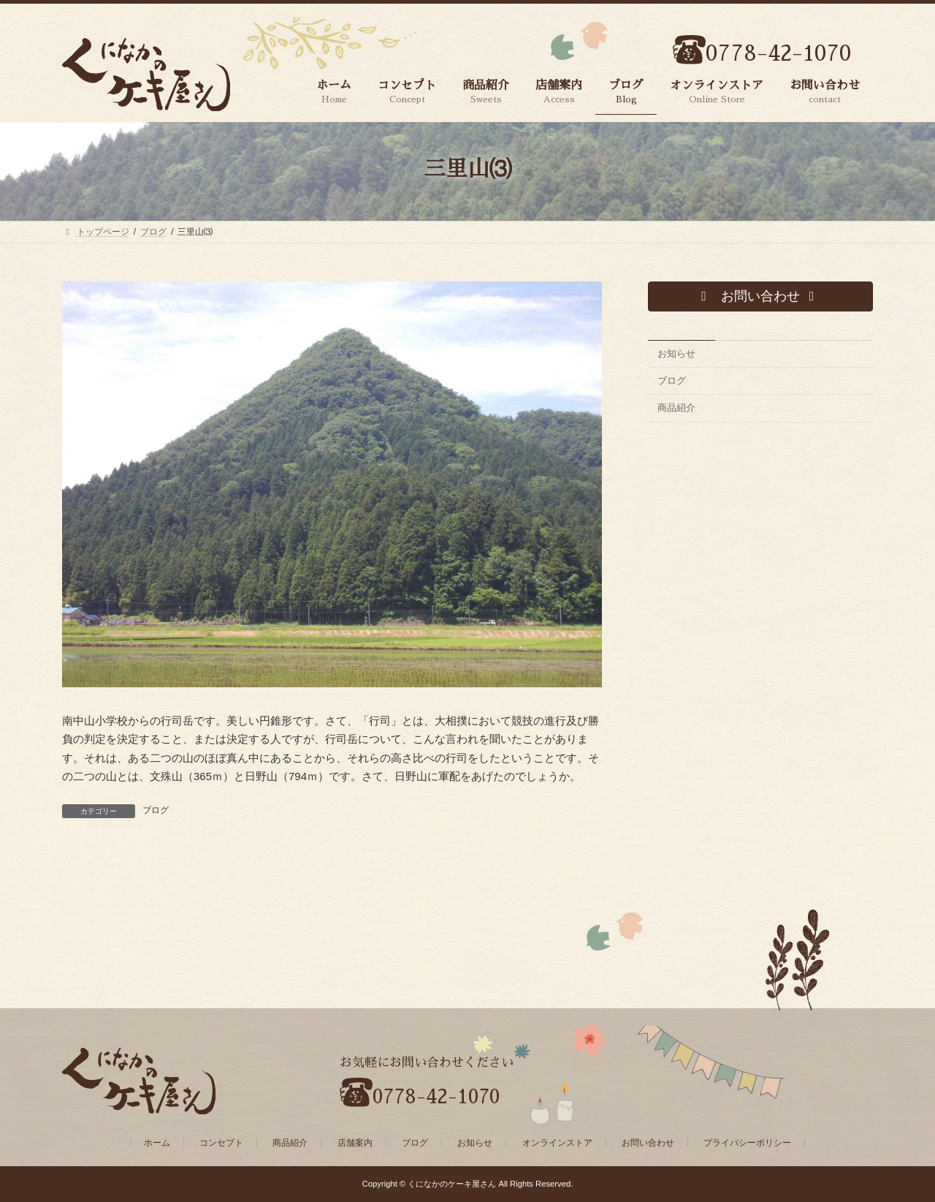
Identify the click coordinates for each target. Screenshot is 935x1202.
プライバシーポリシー (747, 1143)
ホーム (157, 1143)
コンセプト (221, 1143)
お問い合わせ (648, 1143)
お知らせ (676, 353)
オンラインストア (557, 1143)
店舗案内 (355, 1143)
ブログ (155, 810)
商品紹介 (676, 408)
